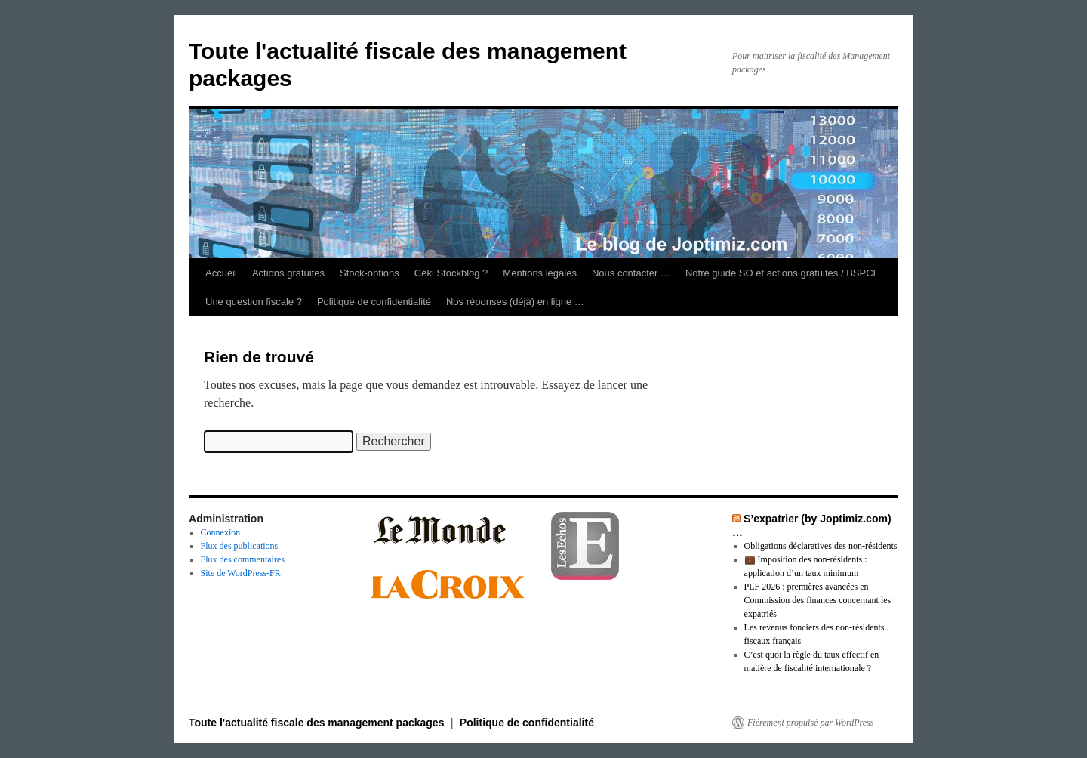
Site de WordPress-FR (241, 573)
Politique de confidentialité (374, 301)
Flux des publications (240, 546)
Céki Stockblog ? (451, 273)
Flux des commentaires (243, 559)
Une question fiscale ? (253, 301)
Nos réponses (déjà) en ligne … (515, 301)
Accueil (221, 273)
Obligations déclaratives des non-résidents (821, 546)
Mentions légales (540, 273)
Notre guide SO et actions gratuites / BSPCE (782, 273)
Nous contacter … (631, 273)
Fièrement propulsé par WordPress (810, 722)
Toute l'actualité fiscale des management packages (318, 722)
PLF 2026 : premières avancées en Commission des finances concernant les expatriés (817, 600)
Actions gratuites (288, 273)
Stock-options (369, 273)
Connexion (221, 532)
